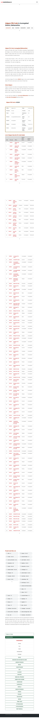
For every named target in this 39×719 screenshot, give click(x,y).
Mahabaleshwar (19, 653)
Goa (19, 671)
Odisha (19, 693)
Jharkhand (19, 683)
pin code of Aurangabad (11, 97)
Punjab (19, 695)
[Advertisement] (19, 13)
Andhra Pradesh (20, 663)
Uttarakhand (19, 705)
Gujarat (20, 673)
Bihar (19, 666)
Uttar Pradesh (19, 708)
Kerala (19, 688)
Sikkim (19, 700)
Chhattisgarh (19, 668)
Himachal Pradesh (19, 678)
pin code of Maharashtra (23, 95)
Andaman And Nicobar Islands (19, 661)
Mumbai (19, 645)
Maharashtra (9, 638)
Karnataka (19, 686)
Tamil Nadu (19, 703)
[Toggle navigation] (37, 2)
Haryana (19, 676)
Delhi (19, 659)
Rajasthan (19, 698)
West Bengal (19, 710)
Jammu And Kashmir (19, 681)
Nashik (19, 650)
